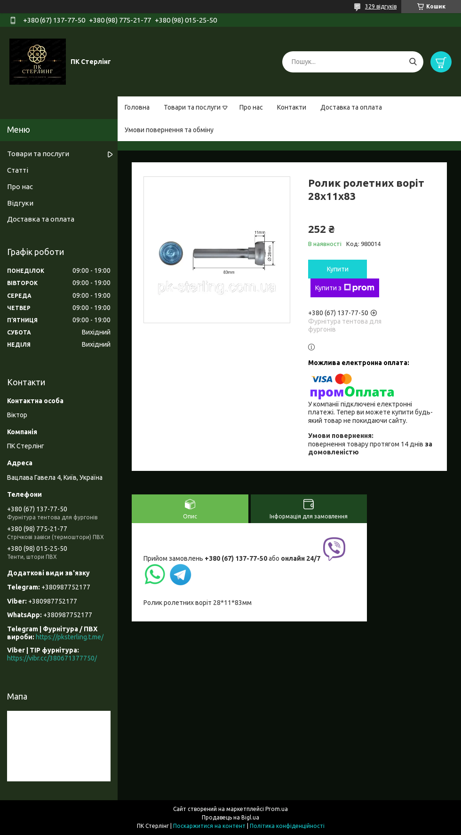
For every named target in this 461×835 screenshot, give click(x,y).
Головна (137, 107)
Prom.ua (276, 809)
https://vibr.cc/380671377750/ (52, 658)
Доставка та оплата (351, 107)
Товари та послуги (192, 107)
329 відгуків (381, 6)
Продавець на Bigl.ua (230, 817)
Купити (338, 269)
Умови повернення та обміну (169, 130)
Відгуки (20, 203)
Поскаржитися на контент (209, 826)
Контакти (291, 107)
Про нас (251, 107)
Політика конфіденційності (287, 826)
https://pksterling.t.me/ (69, 637)
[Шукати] (412, 61)
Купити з (344, 288)
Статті (17, 170)
